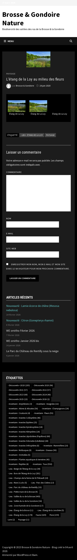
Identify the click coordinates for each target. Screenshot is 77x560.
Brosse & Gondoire (25, 85)
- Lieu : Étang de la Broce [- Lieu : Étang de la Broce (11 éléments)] (20, 510)
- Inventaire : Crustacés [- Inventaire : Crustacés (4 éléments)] (19, 413)
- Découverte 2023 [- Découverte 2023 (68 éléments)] (18, 394)
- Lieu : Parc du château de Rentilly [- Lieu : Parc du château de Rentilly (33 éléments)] (25, 487)
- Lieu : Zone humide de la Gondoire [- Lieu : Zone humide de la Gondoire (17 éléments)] (25, 505)
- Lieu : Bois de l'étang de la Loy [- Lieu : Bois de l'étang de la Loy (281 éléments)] (24, 473)
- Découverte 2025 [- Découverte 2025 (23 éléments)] (18, 399)
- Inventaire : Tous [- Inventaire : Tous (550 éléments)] (42, 464)
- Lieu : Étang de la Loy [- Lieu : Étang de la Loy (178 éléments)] (20, 515)
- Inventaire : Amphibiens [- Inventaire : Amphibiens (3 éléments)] (20, 404)
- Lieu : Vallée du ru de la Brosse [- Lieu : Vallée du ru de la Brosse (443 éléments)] (24, 496)
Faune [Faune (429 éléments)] (41, 515)
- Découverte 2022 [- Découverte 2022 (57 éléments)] (41, 390)
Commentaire (14, 172)
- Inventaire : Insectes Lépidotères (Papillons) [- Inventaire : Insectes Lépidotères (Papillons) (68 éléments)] (29, 436)
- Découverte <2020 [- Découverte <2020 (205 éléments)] (19, 385)
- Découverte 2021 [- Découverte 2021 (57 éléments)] (18, 390)
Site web (11, 248)
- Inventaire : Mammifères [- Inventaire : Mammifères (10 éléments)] (55, 445)
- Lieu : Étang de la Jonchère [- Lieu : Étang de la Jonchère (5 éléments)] (50, 510)
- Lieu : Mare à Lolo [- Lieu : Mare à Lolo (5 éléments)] (17, 482)
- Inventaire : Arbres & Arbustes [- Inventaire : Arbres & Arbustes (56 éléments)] (23, 408)
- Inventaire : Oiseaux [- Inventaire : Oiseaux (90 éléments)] (46, 450)
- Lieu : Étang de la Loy (32, 135)
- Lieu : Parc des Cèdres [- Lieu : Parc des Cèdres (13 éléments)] (42, 482)
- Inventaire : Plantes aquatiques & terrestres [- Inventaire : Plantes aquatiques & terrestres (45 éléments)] (29, 459)
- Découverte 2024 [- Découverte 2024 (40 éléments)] (41, 394)
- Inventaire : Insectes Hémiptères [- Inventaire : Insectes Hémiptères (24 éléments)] (24, 431)
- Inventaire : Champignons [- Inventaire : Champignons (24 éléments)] (55, 408)
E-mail (10, 233)
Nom (9, 218)
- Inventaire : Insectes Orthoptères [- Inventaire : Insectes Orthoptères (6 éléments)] (23, 445)
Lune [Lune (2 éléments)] (11, 519)
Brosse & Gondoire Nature (31, 18)
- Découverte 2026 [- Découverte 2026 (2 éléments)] (40, 399)
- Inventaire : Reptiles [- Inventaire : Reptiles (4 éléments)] (18, 464)
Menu (9, 41)
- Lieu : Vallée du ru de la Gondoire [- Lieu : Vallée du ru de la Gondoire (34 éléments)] (25, 501)
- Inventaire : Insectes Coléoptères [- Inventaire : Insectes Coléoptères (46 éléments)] (24, 417)
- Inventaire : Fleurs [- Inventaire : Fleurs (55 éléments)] (43, 413)
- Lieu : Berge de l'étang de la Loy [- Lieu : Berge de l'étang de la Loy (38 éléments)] (24, 468)
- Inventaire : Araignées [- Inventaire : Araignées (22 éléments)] (47, 404)
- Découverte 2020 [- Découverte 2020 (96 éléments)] (43, 385)
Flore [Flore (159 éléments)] (54, 515)
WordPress (23, 554)
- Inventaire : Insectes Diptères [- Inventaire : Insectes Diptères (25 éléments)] (22, 422)
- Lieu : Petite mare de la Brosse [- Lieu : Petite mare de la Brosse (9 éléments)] (23, 491)
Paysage (10, 73)
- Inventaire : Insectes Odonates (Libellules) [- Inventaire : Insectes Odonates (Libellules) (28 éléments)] (28, 441)
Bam (34, 554)
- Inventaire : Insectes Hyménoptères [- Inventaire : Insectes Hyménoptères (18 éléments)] (25, 427)
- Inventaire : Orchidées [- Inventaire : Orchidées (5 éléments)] (19, 455)
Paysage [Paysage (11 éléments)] (23, 519)
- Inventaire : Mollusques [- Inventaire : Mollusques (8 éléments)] (19, 450)
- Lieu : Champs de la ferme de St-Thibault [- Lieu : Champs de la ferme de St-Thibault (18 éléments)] (28, 478)
